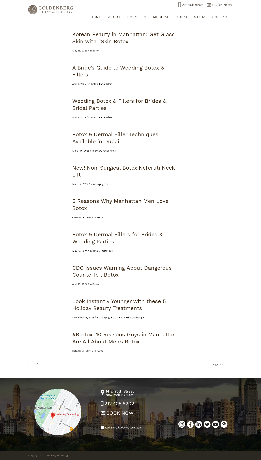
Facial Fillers (105, 84)
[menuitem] (96, 15)
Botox (95, 50)
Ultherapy (138, 317)
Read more (222, 41)
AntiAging (98, 184)
